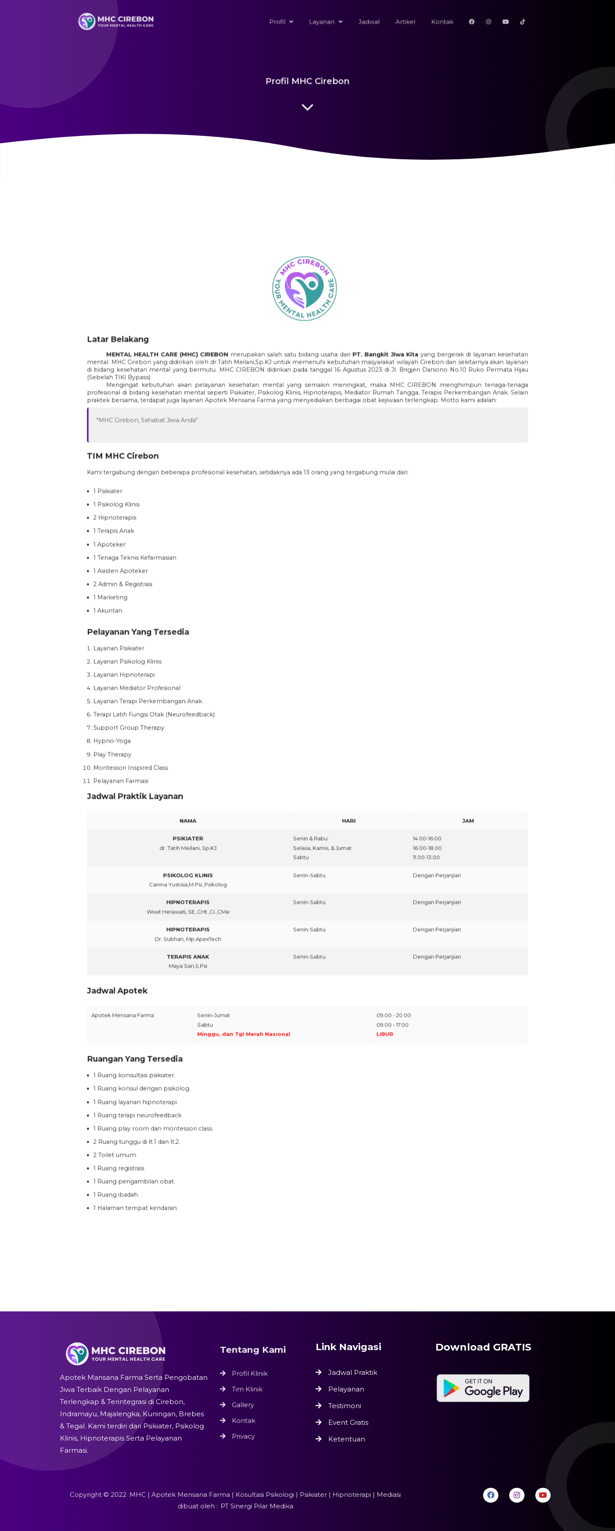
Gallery (245, 1404)
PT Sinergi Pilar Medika (255, 1505)
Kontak (245, 1418)
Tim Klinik (248, 1390)
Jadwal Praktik (352, 1372)
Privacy (245, 1432)
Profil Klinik (251, 1375)
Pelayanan (346, 1389)
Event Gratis (348, 1422)
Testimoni (344, 1405)
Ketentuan (346, 1439)
